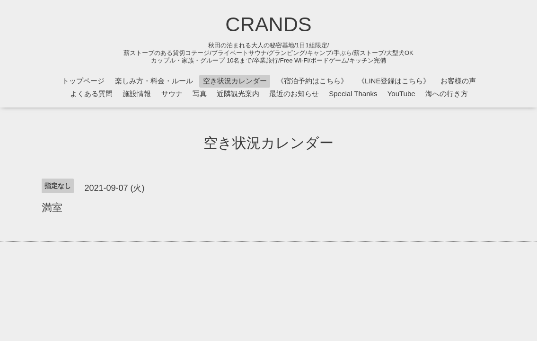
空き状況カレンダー (235, 81)
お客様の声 (458, 81)
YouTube (401, 94)
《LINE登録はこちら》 (394, 81)
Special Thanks (353, 94)
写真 (200, 94)
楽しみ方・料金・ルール (154, 81)
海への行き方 (446, 94)
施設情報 (137, 94)
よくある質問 (91, 94)
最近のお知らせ (294, 94)
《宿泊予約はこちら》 (312, 81)
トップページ (83, 81)
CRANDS (268, 24)
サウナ (172, 94)
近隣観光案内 (238, 94)
